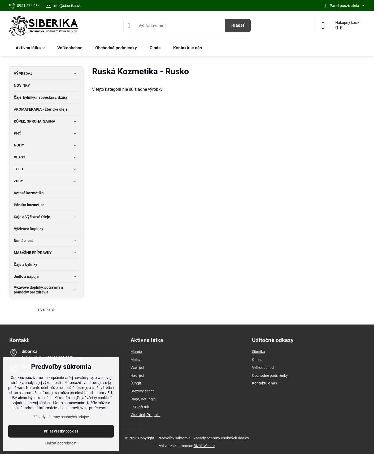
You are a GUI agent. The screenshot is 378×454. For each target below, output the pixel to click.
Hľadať (237, 25)
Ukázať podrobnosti (61, 443)
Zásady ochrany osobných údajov (221, 438)
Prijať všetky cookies (61, 431)
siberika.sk (46, 309)
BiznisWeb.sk (204, 446)
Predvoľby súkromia (174, 438)
